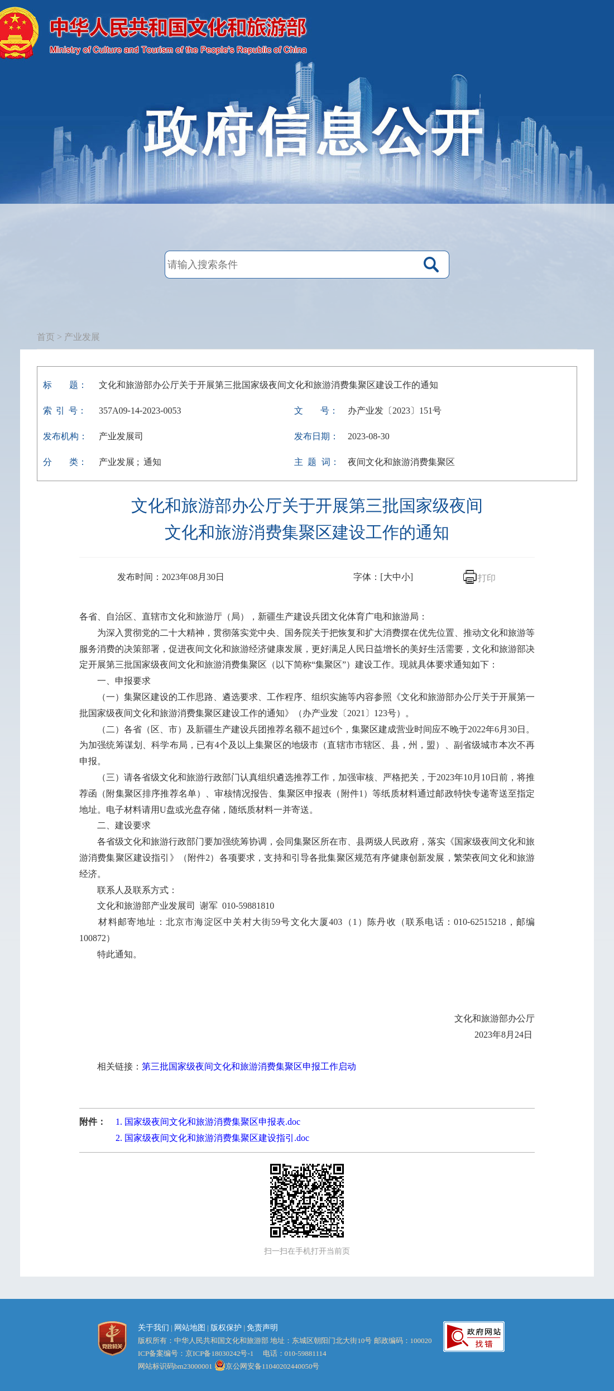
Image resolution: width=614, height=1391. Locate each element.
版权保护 (226, 1327)
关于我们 (153, 1327)
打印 (487, 578)
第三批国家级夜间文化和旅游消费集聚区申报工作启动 (249, 1066)
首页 (46, 337)
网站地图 (189, 1327)
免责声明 (262, 1327)
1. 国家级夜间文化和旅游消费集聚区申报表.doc (208, 1121)
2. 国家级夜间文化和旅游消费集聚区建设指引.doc (212, 1138)
